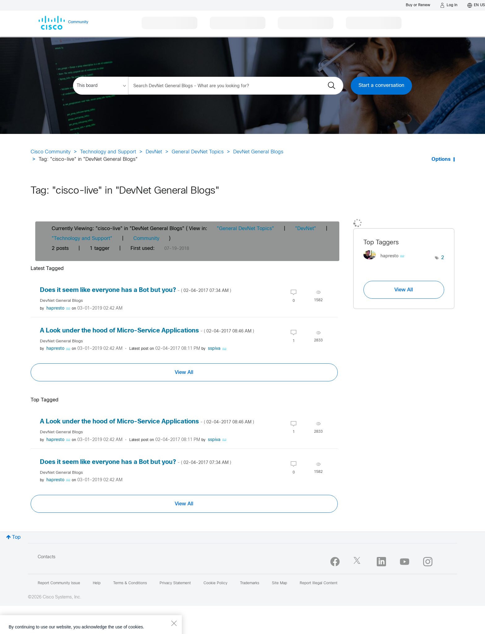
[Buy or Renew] (418, 5)
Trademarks (249, 583)
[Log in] (448, 5)
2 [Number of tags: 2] (442, 257)
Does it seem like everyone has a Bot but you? (135, 290)
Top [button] (16, 537)
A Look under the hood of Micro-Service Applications (147, 331)
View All (184, 372)
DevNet (154, 152)
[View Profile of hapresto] (55, 308)
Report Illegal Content (318, 583)
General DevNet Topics (198, 152)
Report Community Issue (59, 583)
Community (146, 238)
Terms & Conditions (130, 583)
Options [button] (441, 159)
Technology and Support (108, 152)
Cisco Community (51, 152)
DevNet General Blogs (258, 152)
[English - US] (476, 5)
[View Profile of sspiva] (214, 349)
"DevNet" (305, 228)
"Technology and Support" (82, 238)
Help (97, 583)
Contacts (46, 557)
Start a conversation (381, 85)
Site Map (279, 583)
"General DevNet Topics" (245, 228)
